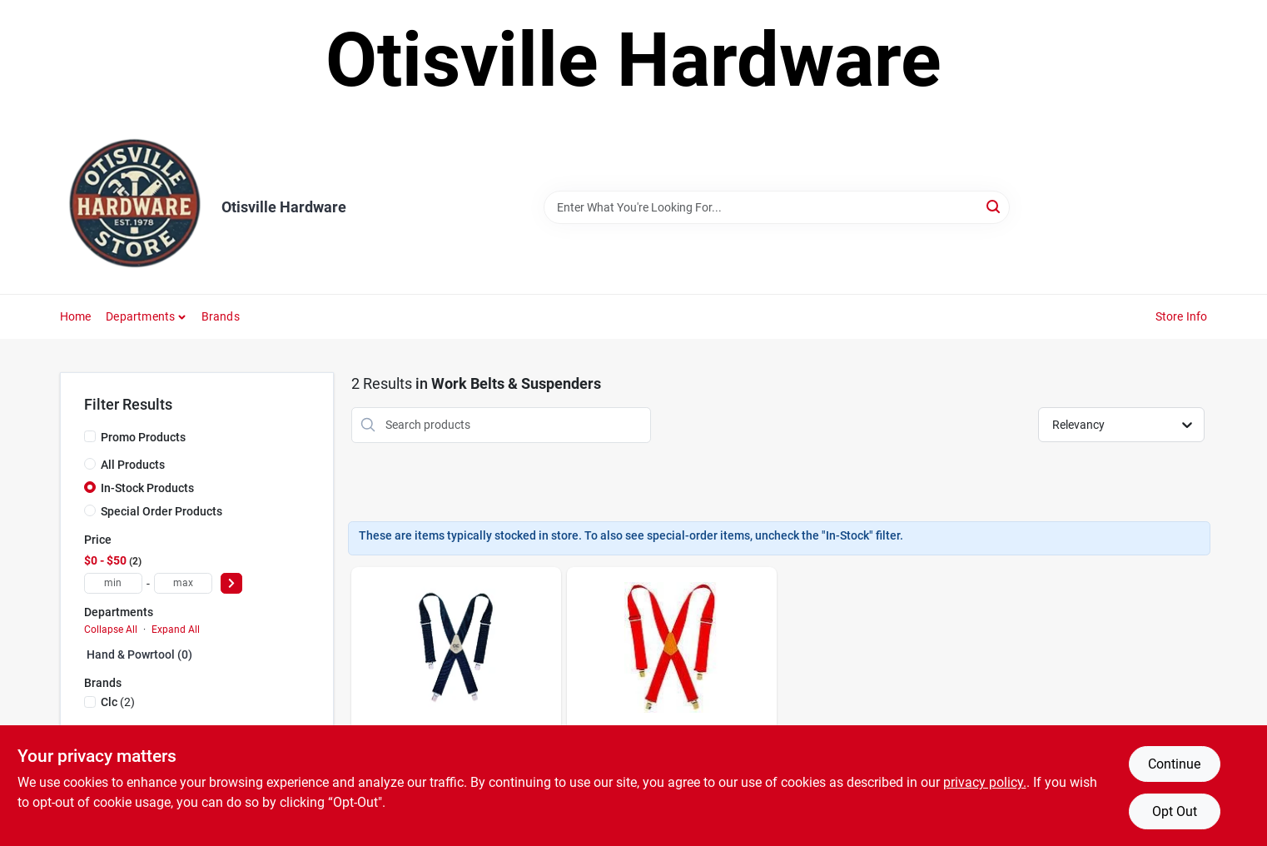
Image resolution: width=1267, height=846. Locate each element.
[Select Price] (231, 583)
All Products (133, 464)
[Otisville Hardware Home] (135, 207)
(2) (118, 702)
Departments (140, 316)
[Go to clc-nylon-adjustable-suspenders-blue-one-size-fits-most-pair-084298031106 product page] (456, 703)
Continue (1174, 764)
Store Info (1181, 316)
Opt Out (1174, 811)
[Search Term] (777, 207)
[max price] (183, 583)
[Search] (994, 206)
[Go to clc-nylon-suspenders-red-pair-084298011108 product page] (672, 703)
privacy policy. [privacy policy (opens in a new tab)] (984, 782)
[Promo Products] (90, 436)
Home (76, 316)
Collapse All (110, 629)
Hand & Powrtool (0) (139, 654)
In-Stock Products (147, 488)
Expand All (176, 629)
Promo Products (143, 437)
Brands (220, 316)
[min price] (113, 583)
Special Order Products (161, 511)
